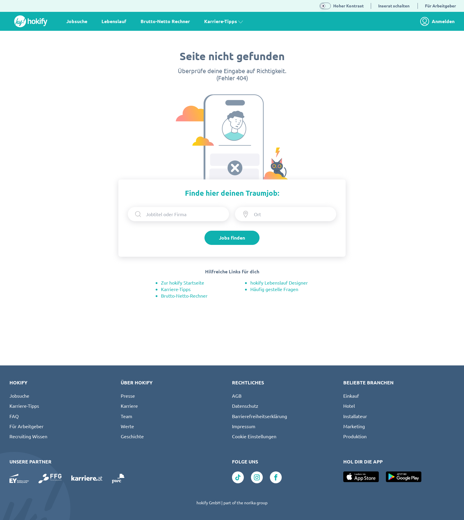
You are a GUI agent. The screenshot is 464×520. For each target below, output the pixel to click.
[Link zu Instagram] (257, 477)
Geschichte (132, 436)
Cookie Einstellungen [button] (254, 436)
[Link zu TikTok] (238, 477)
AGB (236, 396)
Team (126, 416)
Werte (127, 426)
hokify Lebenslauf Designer (279, 282)
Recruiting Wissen (28, 436)
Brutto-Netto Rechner (165, 21)
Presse (128, 396)
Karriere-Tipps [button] (223, 21)
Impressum (243, 426)
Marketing (354, 426)
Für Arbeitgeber (26, 426)
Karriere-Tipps (176, 289)
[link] (439, 21)
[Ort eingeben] (290, 214)
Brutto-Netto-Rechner (184, 295)
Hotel (349, 406)
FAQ (14, 416)
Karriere (129, 406)
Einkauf (351, 396)
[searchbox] (184, 214)
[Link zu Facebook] (276, 477)
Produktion (355, 436)
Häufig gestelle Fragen (274, 289)
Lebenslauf (114, 21)
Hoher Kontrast (348, 5)
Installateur (355, 416)
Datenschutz (245, 406)
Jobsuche (76, 21)
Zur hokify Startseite (182, 282)
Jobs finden (232, 238)
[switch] (325, 6)
